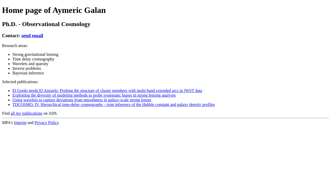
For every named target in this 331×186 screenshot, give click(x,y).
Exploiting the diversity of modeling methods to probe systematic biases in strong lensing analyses (94, 95)
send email (32, 35)
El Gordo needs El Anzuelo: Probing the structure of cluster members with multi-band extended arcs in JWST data (107, 90)
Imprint (20, 122)
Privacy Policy (46, 122)
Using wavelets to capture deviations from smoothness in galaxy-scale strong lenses (81, 100)
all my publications (26, 113)
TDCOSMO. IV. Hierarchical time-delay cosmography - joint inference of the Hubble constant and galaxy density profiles (113, 104)
